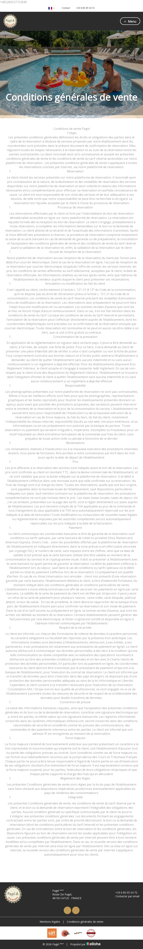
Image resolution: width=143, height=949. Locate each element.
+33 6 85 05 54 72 (124, 892)
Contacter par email (125, 896)
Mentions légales (50, 921)
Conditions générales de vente (85, 921)
